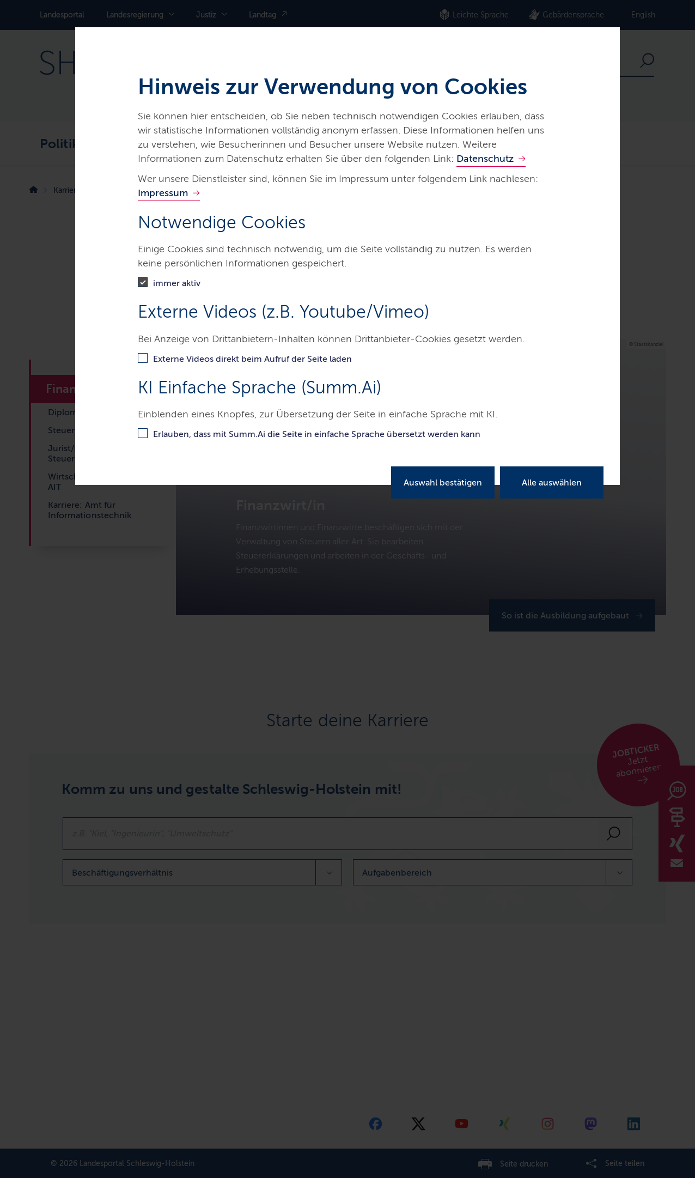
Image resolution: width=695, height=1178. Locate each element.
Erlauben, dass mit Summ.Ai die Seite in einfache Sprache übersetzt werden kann (316, 434)
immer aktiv (176, 283)
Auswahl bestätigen (443, 482)
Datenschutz (485, 159)
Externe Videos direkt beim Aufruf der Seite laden (252, 359)
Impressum (163, 193)
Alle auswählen (552, 482)
